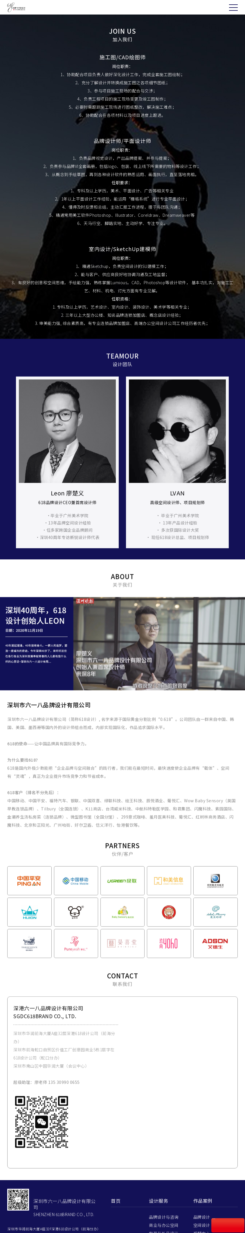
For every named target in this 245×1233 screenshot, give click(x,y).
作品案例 (202, 1212)
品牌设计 (201, 1229)
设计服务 (158, 1212)
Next (236, 474)
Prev (9, 474)
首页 (115, 1212)
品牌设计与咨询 (164, 1229)
